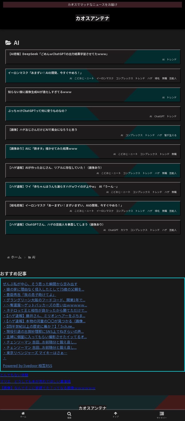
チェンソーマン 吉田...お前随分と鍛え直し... (41, 342)
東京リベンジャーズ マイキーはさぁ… (36, 352)
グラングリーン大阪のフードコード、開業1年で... (45, 299)
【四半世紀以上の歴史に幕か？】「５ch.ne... (40, 326)
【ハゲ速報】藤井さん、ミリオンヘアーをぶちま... (45, 315)
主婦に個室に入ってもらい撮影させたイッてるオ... (46, 336)
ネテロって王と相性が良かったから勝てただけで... (46, 310)
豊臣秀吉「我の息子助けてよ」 (31, 294)
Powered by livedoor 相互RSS (27, 365)
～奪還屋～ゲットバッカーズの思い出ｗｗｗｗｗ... (46, 305)
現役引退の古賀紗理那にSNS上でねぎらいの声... (45, 331)
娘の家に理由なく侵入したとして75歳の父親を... (45, 289)
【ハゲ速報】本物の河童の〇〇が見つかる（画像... (46, 321)
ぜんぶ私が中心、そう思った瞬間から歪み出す (40, 283)
